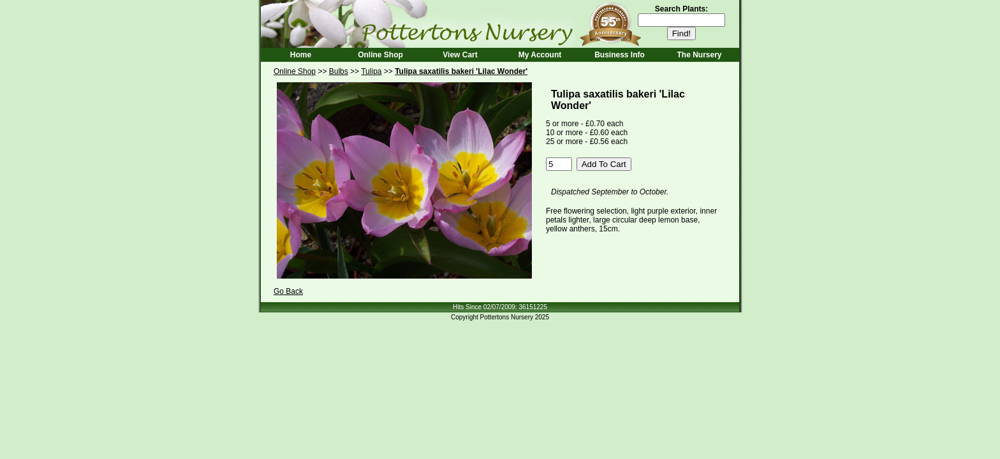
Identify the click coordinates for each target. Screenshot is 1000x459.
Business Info (619, 54)
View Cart (460, 54)
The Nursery (699, 54)
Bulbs (338, 71)
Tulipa (371, 71)
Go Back (288, 291)
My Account (540, 54)
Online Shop (380, 54)
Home (300, 54)
